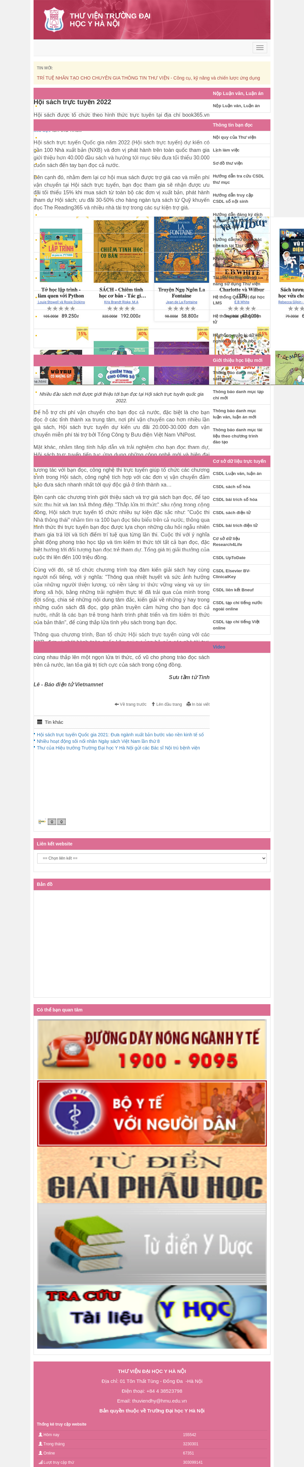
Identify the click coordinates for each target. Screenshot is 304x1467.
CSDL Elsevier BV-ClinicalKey (231, 574)
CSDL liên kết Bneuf (233, 589)
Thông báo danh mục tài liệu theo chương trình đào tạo (237, 435)
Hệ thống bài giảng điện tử (237, 319)
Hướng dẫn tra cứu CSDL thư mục (238, 179)
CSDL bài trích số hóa (235, 499)
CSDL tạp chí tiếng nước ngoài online (238, 605)
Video (219, 647)
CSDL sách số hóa (231, 486)
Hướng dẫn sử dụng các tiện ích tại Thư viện (237, 242)
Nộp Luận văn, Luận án (236, 105)
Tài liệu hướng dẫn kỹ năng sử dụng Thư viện (236, 280)
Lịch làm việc (226, 150)
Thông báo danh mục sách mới (234, 375)
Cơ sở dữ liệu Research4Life (227, 541)
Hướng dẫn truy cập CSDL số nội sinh (233, 198)
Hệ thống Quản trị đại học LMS (239, 300)
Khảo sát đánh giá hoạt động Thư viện (236, 261)
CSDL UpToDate (229, 557)
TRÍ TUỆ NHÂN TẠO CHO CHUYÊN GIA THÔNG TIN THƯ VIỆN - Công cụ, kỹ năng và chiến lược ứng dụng (148, 78)
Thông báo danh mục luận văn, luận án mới (234, 413)
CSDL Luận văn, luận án (237, 473)
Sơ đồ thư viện (228, 163)
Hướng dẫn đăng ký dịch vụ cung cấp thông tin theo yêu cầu (238, 220)
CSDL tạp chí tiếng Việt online (236, 624)
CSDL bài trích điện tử (235, 525)
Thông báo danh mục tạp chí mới (238, 394)
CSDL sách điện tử (232, 512)
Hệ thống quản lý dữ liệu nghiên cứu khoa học (238, 338)
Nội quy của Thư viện (234, 137)
